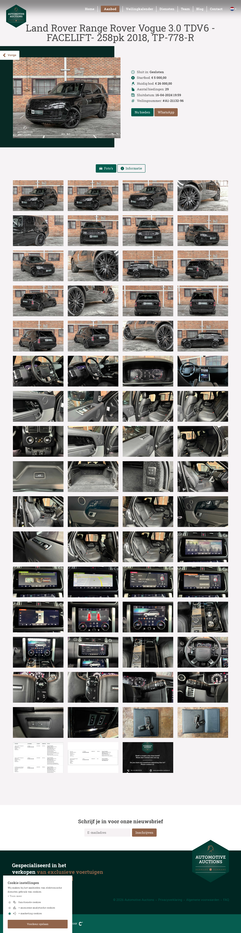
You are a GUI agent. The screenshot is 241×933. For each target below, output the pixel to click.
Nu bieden (142, 112)
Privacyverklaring (170, 900)
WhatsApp (166, 112)
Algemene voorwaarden (202, 900)
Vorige (9, 55)
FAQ (226, 900)
